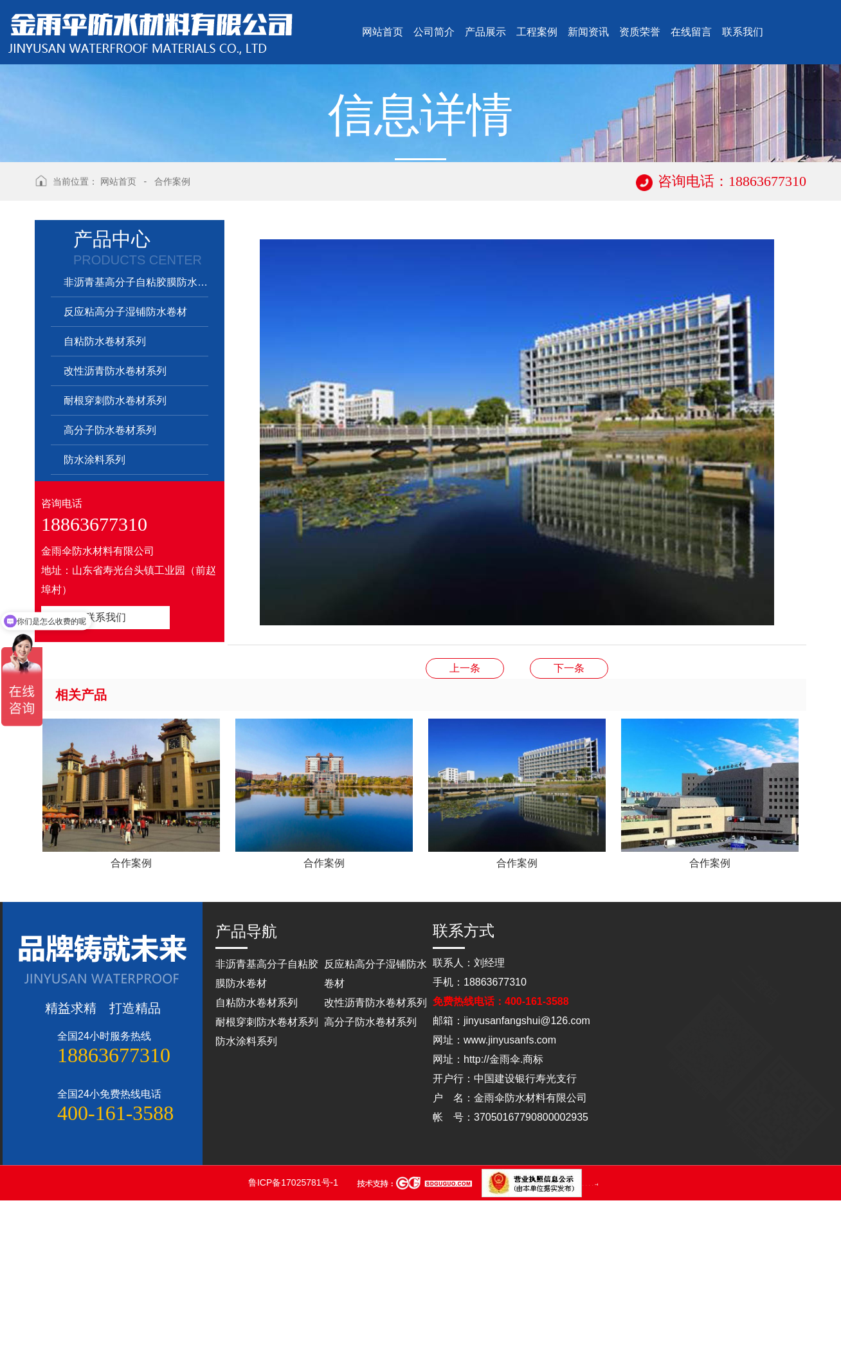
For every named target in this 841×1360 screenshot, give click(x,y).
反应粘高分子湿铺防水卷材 (125, 471)
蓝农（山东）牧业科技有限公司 (596, 1343)
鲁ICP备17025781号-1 (294, 1342)
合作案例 (172, 341)
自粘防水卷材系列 (105, 500)
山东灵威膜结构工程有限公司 (593, 1343)
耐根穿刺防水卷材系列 (115, 560)
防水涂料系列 (94, 619)
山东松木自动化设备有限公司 (586, 1343)
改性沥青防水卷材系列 (115, 530)
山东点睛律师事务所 (583, 1343)
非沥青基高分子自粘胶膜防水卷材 (136, 441)
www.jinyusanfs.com (510, 1199)
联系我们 (105, 776)
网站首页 (118, 341)
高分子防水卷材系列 (110, 589)
